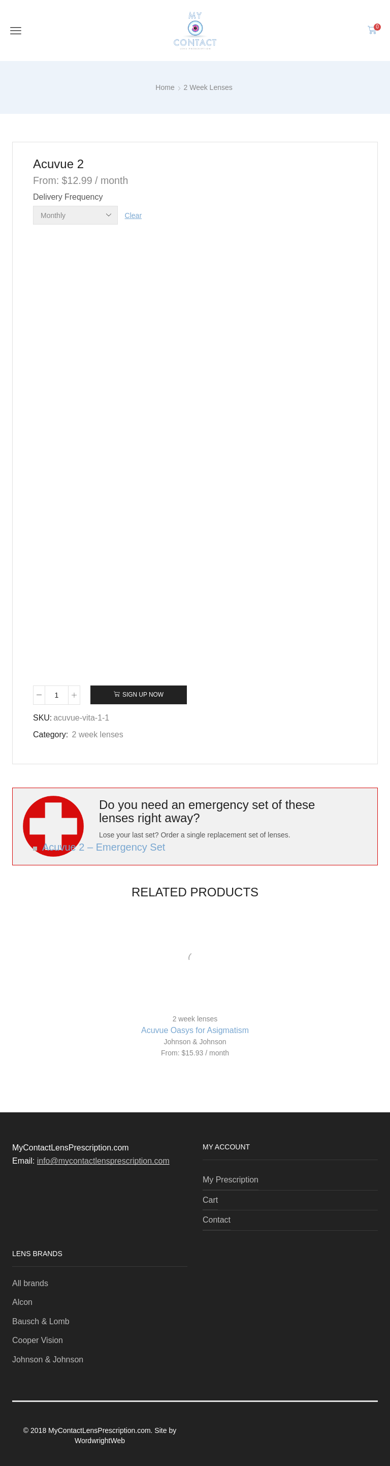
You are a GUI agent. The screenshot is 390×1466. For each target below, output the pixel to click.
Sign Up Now (143, 694)
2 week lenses (208, 87)
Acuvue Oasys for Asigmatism (195, 1030)
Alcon (23, 1302)
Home (164, 87)
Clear (133, 215)
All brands (30, 1283)
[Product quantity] (56, 695)
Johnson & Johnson (195, 1042)
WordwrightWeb (100, 1441)
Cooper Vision (38, 1340)
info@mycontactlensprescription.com (103, 1161)
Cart (210, 1200)
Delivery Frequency (68, 197)
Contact (217, 1219)
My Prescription (230, 1179)
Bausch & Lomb (41, 1321)
